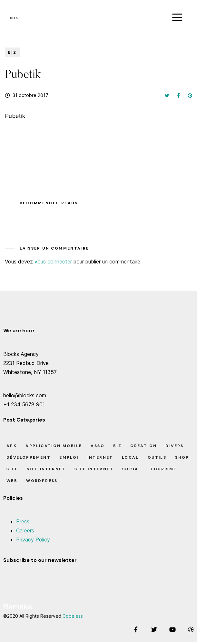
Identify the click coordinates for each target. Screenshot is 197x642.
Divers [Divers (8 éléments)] (174, 445)
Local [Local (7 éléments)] (130, 457)
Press (22, 521)
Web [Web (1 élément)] (11, 480)
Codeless (73, 616)
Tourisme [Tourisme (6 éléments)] (163, 469)
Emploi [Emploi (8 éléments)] (68, 457)
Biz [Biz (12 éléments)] (117, 445)
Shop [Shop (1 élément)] (182, 457)
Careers (25, 530)
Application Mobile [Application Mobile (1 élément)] (53, 445)
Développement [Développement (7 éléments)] (28, 457)
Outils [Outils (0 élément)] (157, 457)
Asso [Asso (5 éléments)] (97, 445)
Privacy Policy (33, 539)
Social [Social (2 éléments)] (131, 469)
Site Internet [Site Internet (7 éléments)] (46, 469)
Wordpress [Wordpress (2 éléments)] (42, 480)
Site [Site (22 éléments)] (12, 469)
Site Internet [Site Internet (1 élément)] (93, 469)
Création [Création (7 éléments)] (143, 445)
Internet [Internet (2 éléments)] (100, 457)
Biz (12, 52)
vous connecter (53, 261)
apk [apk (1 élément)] (11, 445)
